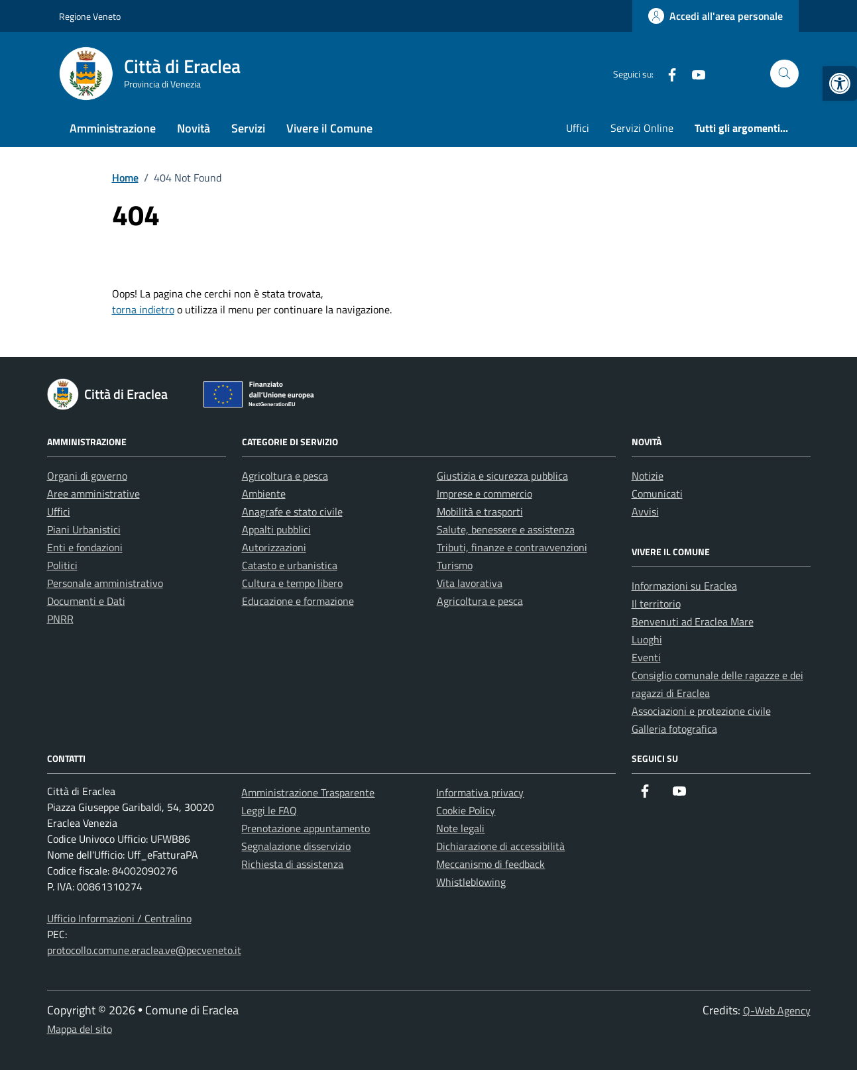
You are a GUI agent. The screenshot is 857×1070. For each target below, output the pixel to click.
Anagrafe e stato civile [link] (292, 511)
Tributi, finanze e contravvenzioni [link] (512, 547)
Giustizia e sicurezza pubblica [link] (502, 476)
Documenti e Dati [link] (86, 601)
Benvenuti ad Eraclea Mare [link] (693, 621)
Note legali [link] (460, 828)
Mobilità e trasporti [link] (480, 511)
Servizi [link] (248, 128)
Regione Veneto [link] (90, 16)
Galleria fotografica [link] (674, 729)
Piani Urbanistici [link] (84, 529)
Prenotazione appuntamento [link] (305, 828)
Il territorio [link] (656, 604)
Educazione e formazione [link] (298, 601)
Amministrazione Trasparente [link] (307, 792)
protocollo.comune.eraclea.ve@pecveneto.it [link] (144, 950)
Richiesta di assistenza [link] (292, 864)
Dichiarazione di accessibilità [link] (500, 846)
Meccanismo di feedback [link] (490, 864)
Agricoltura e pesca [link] (285, 476)
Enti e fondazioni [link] (85, 547)
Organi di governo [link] (87, 476)
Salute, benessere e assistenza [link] (506, 529)
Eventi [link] (646, 657)
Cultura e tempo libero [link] (292, 583)
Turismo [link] (455, 565)
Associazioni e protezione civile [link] (701, 711)
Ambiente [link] (264, 494)
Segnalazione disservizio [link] (296, 846)
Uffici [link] (577, 128)
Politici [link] (62, 565)
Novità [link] (193, 128)
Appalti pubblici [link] (276, 529)
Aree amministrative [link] (93, 494)
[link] (840, 83)
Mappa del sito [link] (79, 1029)
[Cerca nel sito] (784, 74)
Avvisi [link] (645, 511)
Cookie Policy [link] (465, 810)
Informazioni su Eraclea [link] (684, 586)
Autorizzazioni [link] (274, 547)
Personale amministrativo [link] (105, 583)
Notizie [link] (647, 476)
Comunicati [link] (657, 494)
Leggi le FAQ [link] (269, 810)
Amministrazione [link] (113, 128)
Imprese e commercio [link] (484, 494)
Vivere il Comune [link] (329, 128)
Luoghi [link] (647, 639)
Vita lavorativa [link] (469, 583)
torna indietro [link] (143, 309)
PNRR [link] (60, 619)
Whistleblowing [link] (471, 882)
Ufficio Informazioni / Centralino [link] (119, 918)
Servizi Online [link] (641, 128)
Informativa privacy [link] (480, 792)
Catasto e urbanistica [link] (289, 565)
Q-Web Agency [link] (777, 1010)
